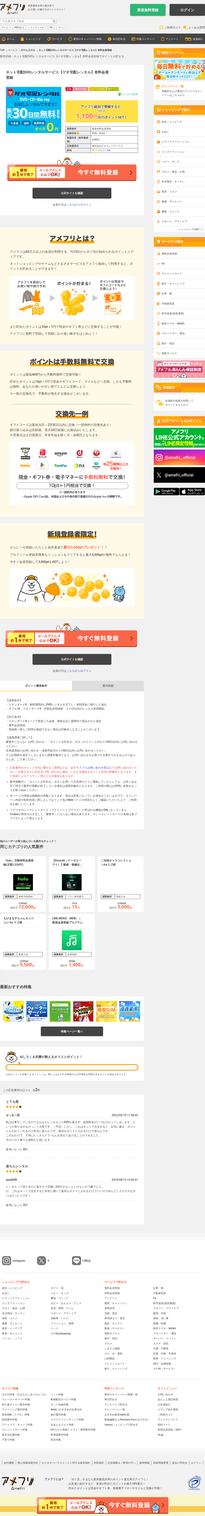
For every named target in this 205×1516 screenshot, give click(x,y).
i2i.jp (160, 1434)
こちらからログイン (78, 204)
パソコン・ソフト (12, 1338)
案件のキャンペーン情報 (87, 39)
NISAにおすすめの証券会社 (66, 1409)
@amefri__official (180, 457)
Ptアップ (112, 89)
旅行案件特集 (58, 1414)
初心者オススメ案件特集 (16, 1404)
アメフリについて (168, 1419)
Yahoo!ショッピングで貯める (121, 1424)
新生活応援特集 (11, 1434)
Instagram (19, 1260)
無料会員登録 (169, 253)
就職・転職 (159, 1323)
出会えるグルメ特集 (62, 1424)
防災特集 (56, 1439)
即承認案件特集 (60, 1434)
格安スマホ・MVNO (173, 323)
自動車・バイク (60, 1318)
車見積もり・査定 (114, 1318)
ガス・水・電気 (113, 1353)
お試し (165, 131)
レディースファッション (176, 141)
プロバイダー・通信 (173, 333)
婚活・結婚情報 (162, 1363)
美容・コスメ (169, 191)
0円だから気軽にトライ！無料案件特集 (73, 1429)
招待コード (164, 1424)
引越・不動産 (161, 1348)
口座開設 (109, 1358)
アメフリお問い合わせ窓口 (92, 767)
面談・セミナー (113, 1323)
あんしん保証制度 (168, 1399)
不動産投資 (168, 303)
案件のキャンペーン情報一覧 (121, 1394)
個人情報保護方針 (28, 1462)
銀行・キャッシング (173, 283)
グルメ (108, 1343)
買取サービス (169, 353)
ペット (54, 1328)
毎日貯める (119, 39)
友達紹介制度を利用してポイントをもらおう (179, 402)
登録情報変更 (161, 1462)
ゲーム (4, 27)
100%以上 (19, 27)
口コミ (102, 150)
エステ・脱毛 (161, 1343)
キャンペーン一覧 (114, 1409)
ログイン (187, 10)
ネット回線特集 (60, 1404)
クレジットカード (172, 273)
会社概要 (9, 1462)
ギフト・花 (57, 1288)
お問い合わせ (165, 1394)
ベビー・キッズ (171, 161)
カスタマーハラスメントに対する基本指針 (66, 1462)
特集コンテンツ (146, 39)
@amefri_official (179, 475)
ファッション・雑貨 (62, 1323)
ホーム (10, 39)
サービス (57, 39)
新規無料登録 (147, 10)
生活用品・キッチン (173, 181)
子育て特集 (8, 1439)
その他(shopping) (61, 1333)
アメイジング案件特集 (15, 1409)
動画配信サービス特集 (63, 1399)
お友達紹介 (164, 1404)
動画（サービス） (114, 1328)
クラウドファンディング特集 (67, 1419)
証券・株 (167, 293)
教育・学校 (159, 1313)
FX (51, 27)
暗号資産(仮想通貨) (173, 313)
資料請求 (109, 1308)
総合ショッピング (172, 121)
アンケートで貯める (116, 1404)
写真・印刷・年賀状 (164, 1353)
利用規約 (99, 1462)
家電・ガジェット (12, 1333)
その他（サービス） (164, 1368)
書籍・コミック (171, 211)
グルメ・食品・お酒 (173, 171)
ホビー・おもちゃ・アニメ (66, 1303)
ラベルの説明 (128, 94)
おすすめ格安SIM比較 (117, 1414)
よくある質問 (196, 27)
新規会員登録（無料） (170, 1429)
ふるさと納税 (112, 1348)
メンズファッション (173, 151)
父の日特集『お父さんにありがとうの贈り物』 (25, 1394)
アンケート (172, 39)
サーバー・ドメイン (164, 1338)
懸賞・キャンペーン (116, 1303)
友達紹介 (198, 39)
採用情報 (144, 1462)
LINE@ (86, 1260)
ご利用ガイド (172, 27)
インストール (37, 27)
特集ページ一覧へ (72, 1031)
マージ (61, 27)
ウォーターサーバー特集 (16, 1399)
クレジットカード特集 (15, 1429)
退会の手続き (179, 1462)
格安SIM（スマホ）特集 (16, 1414)
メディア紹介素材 (168, 1409)
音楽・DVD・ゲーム (62, 1308)
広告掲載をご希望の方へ (122, 1462)
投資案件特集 (9, 1419)
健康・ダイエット (172, 201)
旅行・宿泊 (168, 343)
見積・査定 (110, 1313)
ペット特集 (57, 1394)
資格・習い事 (161, 1318)
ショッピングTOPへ (189, 229)
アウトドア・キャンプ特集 (17, 1424)
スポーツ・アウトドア (174, 221)
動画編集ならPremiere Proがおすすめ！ (127, 1419)
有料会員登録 (112, 1293)
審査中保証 (81, 89)
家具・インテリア (12, 1328)
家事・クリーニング (164, 1358)
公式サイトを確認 (72, 193)
